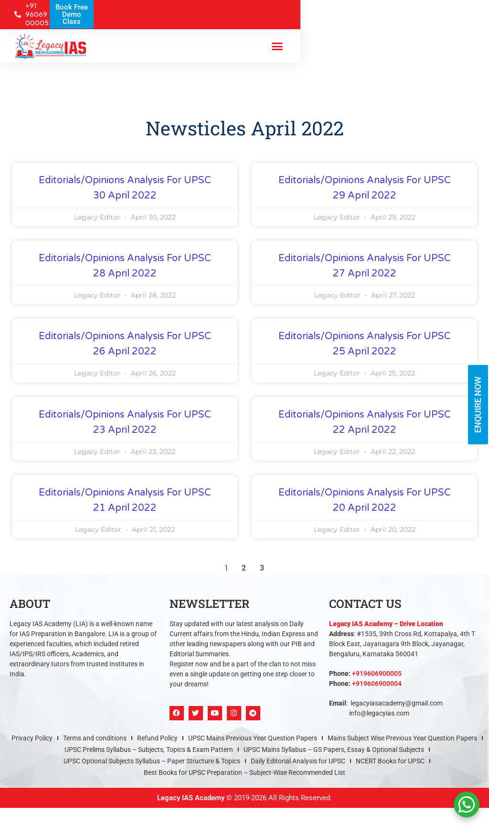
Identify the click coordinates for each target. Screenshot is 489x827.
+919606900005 (377, 673)
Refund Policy (157, 738)
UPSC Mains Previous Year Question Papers (252, 738)
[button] (277, 46)
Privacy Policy (32, 738)
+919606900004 (377, 683)
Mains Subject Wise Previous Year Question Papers (402, 738)
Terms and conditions (95, 738)
